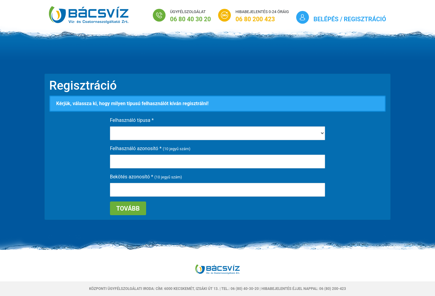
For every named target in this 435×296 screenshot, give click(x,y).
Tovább (128, 208)
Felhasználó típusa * (132, 120)
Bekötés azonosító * (131, 177)
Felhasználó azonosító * (136, 148)
